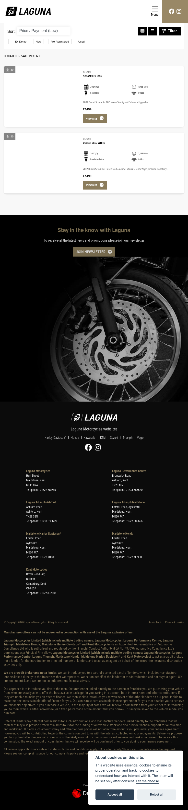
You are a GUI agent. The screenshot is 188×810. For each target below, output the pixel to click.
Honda (75, 437)
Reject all (156, 794)
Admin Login (155, 622)
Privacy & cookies (174, 622)
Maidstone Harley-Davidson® (43, 533)
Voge (140, 437)
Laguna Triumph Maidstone (128, 502)
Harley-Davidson (55, 437)
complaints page (34, 753)
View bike (91, 119)
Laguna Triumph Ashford (41, 502)
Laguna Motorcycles (38, 471)
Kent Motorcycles (36, 569)
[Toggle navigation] (154, 11)
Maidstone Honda (122, 533)
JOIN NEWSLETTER (91, 251)
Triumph (127, 437)
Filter (169, 31)
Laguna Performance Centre (129, 471)
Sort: (11, 31)
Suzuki (114, 437)
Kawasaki (89, 437)
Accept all (115, 794)
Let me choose (147, 781)
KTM (103, 437)
